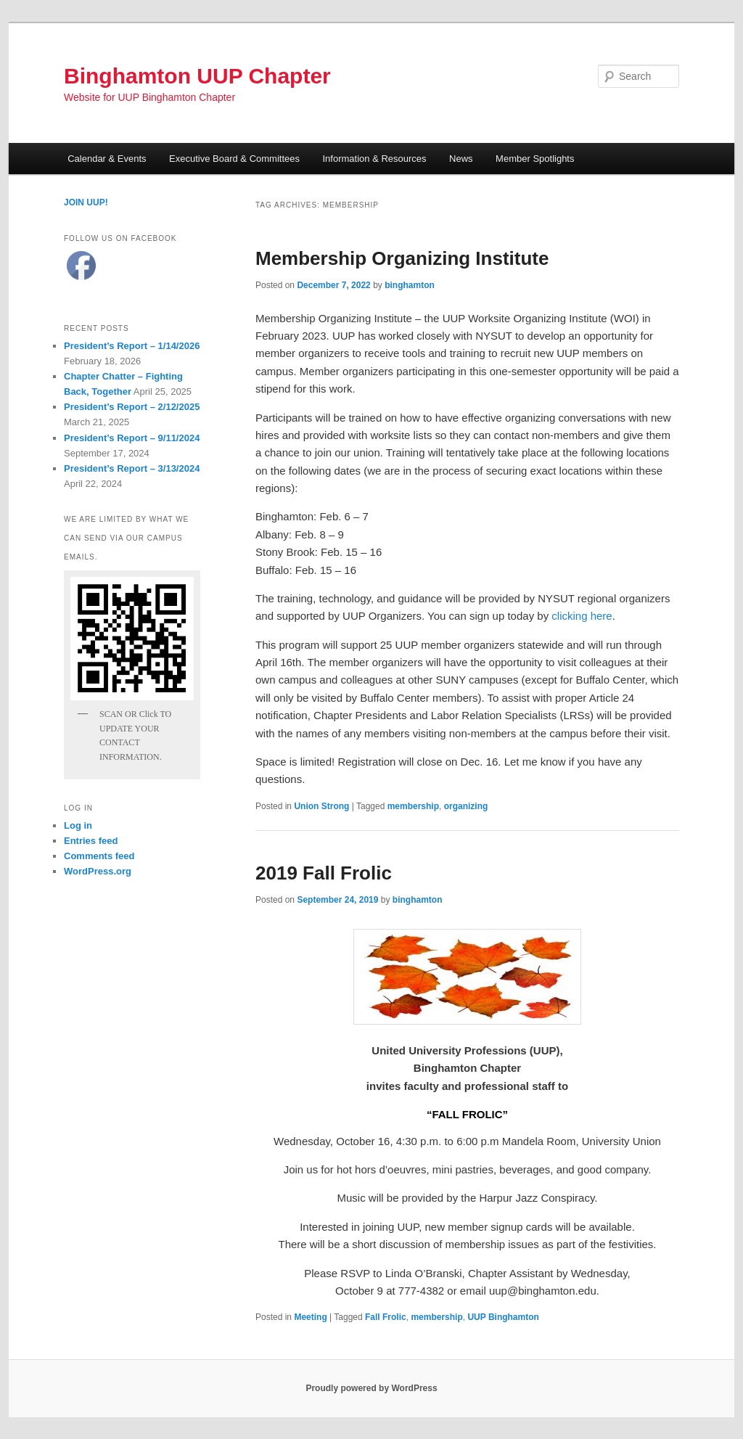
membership (413, 806)
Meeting (310, 1317)
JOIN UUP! (86, 202)
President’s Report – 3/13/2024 (132, 468)
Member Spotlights (535, 158)
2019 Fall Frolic (323, 873)
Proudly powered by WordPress (371, 1388)
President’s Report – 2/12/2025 (132, 406)
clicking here (581, 616)
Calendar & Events (106, 158)
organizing (466, 806)
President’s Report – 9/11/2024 (132, 437)
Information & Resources (375, 158)
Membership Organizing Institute (402, 258)
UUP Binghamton (502, 1317)
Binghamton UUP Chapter (197, 76)
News (461, 158)
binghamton (410, 285)
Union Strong (321, 806)
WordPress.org (97, 871)
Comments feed (99, 855)
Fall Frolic (385, 1317)
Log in (78, 825)
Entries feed (91, 840)
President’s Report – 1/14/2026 (132, 345)
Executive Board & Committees (234, 158)
